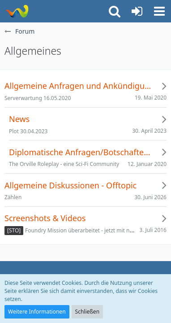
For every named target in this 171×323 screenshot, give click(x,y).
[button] (159, 11)
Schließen (87, 311)
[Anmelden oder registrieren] (137, 11)
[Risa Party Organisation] (17, 11)
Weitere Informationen (37, 311)
